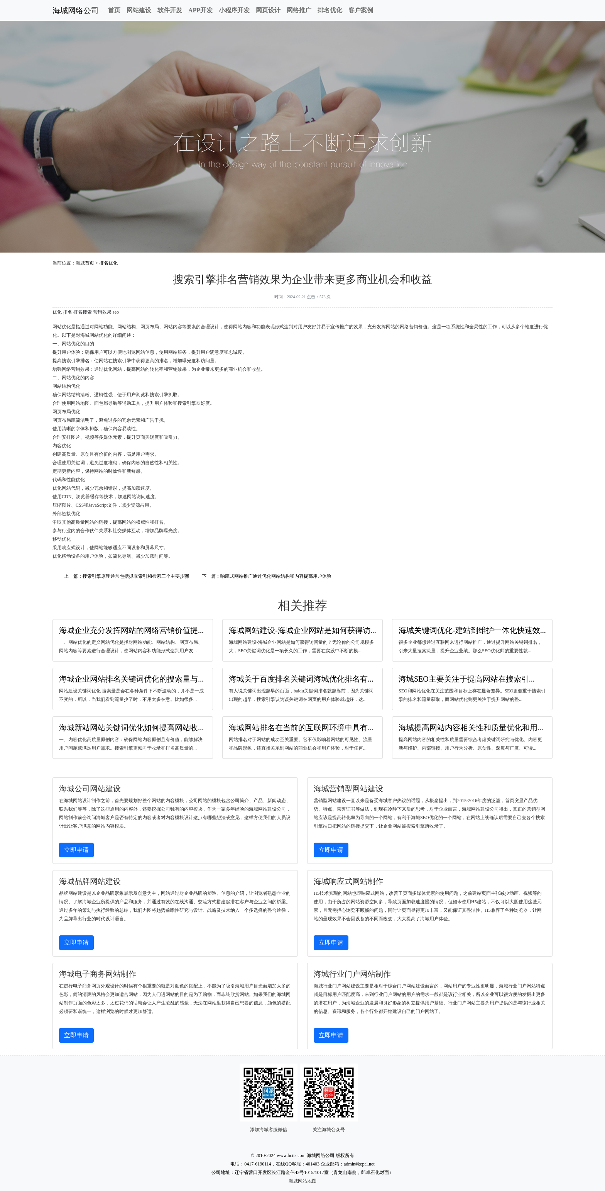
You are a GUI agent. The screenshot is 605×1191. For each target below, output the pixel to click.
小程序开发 (234, 10)
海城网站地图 (302, 1181)
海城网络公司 (75, 10)
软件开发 (169, 10)
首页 (114, 10)
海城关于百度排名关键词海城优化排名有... (301, 679)
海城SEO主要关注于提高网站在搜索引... (467, 679)
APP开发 (200, 10)
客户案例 (360, 10)
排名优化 (330, 10)
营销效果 (102, 312)
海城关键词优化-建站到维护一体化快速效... (472, 630)
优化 (57, 312)
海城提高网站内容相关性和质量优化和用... (471, 727)
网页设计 (268, 10)
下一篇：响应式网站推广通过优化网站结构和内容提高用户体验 (266, 576)
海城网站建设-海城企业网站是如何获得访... (302, 630)
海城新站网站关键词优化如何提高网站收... (131, 727)
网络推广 (299, 10)
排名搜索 (82, 312)
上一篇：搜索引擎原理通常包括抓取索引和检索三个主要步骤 (126, 576)
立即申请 (76, 850)
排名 (67, 312)
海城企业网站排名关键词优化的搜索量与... (131, 679)
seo (116, 312)
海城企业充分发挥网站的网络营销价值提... (131, 630)
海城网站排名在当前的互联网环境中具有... (301, 727)
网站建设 (139, 10)
